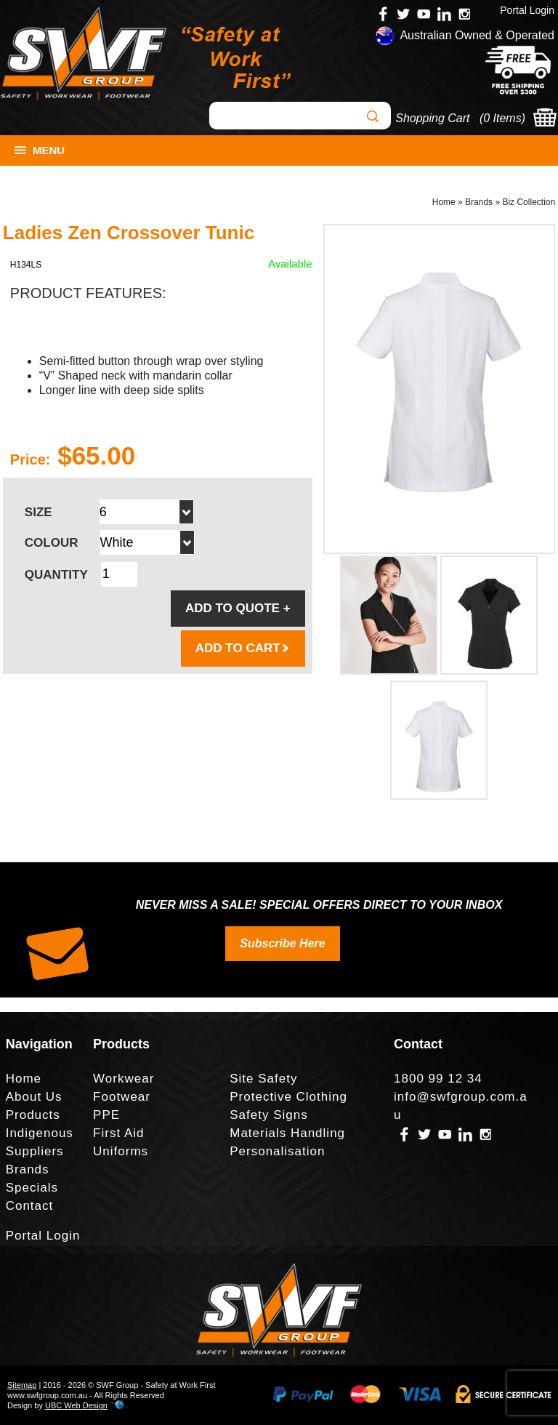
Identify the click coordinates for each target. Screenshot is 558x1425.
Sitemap (21, 1385)
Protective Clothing (288, 1097)
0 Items (502, 118)
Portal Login (527, 10)
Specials (32, 1188)
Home (444, 202)
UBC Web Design (76, 1405)
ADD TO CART (243, 648)
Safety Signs (268, 1115)
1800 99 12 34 (438, 1078)
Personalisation (277, 1151)
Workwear (123, 1078)
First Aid (118, 1133)
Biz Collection (528, 202)
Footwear (121, 1097)
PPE (106, 1115)
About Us (34, 1097)
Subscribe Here (282, 943)
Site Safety (263, 1078)
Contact (30, 1206)
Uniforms (120, 1151)
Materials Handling (287, 1133)
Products (33, 1115)
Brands (479, 202)
